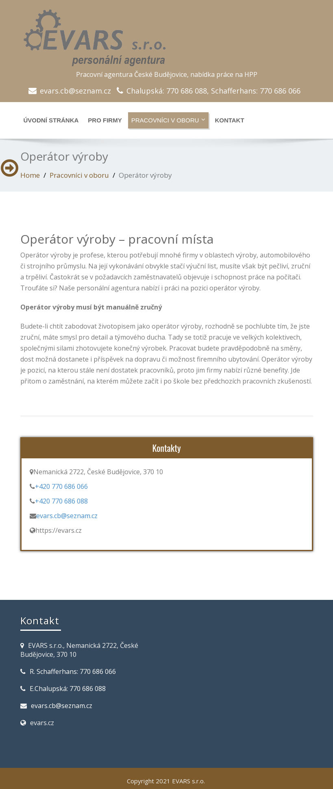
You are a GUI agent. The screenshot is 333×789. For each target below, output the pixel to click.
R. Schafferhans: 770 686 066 (73, 671)
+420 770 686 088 (61, 501)
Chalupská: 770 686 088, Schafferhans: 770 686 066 (213, 91)
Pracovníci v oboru (168, 120)
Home (30, 175)
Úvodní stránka (51, 120)
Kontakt (229, 120)
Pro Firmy (105, 120)
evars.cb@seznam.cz (75, 91)
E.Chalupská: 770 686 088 (68, 688)
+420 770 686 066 (61, 486)
